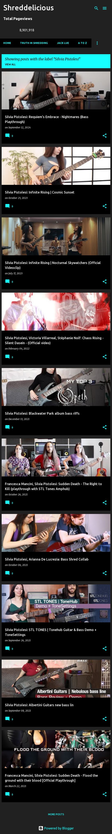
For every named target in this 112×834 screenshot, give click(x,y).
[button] (104, 136)
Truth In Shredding (34, 43)
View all (10, 64)
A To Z (82, 43)
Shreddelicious (28, 7)
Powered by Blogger (56, 828)
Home (7, 43)
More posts (56, 814)
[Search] (96, 8)
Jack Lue (63, 43)
